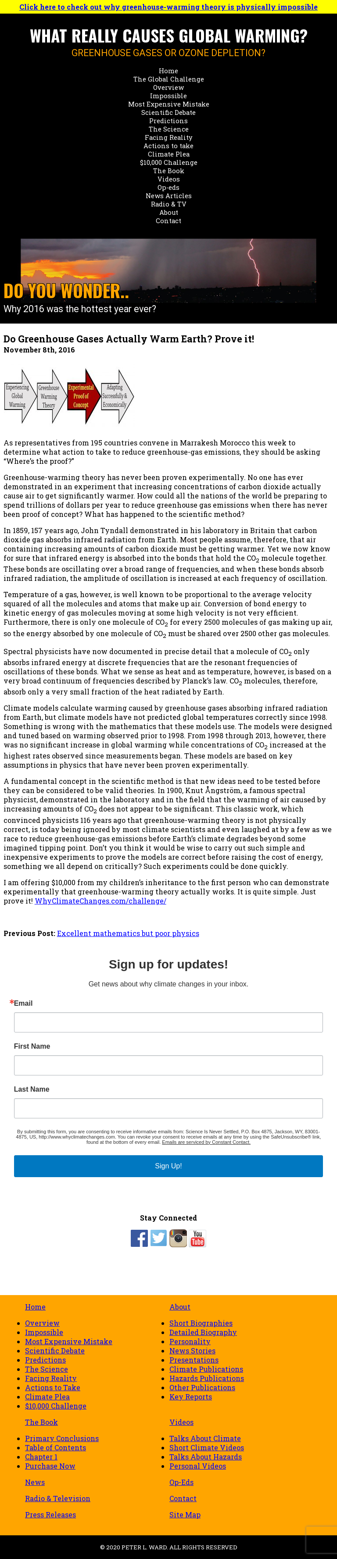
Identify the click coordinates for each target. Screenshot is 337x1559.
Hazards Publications (206, 1378)
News (35, 1482)
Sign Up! (168, 1166)
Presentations (194, 1359)
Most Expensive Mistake (168, 104)
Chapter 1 (41, 1456)
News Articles (169, 196)
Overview (168, 87)
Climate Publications (206, 1369)
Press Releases (50, 1514)
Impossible (168, 96)
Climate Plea (169, 154)
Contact (168, 221)
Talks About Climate (205, 1438)
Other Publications (202, 1387)
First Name (32, 1046)
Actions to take (168, 146)
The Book (168, 171)
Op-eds (168, 187)
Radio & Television (57, 1498)
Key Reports (190, 1396)
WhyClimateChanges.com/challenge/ (100, 900)
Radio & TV (168, 204)
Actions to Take (52, 1387)
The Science (169, 129)
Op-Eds (181, 1482)
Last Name (32, 1089)
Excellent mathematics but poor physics (128, 933)
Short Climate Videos (206, 1447)
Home (168, 71)
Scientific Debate (168, 112)
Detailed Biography (203, 1332)
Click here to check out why (168, 6)
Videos (169, 179)
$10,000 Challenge (168, 162)
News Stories (192, 1350)
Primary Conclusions (62, 1438)
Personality (190, 1341)
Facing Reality (169, 137)
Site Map (185, 1514)
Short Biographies (201, 1323)
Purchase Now (50, 1465)
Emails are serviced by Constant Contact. (206, 1142)
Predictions (168, 121)
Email (23, 1003)
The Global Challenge (168, 79)
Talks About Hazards (205, 1456)
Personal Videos (197, 1465)
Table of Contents (55, 1447)
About (168, 212)
